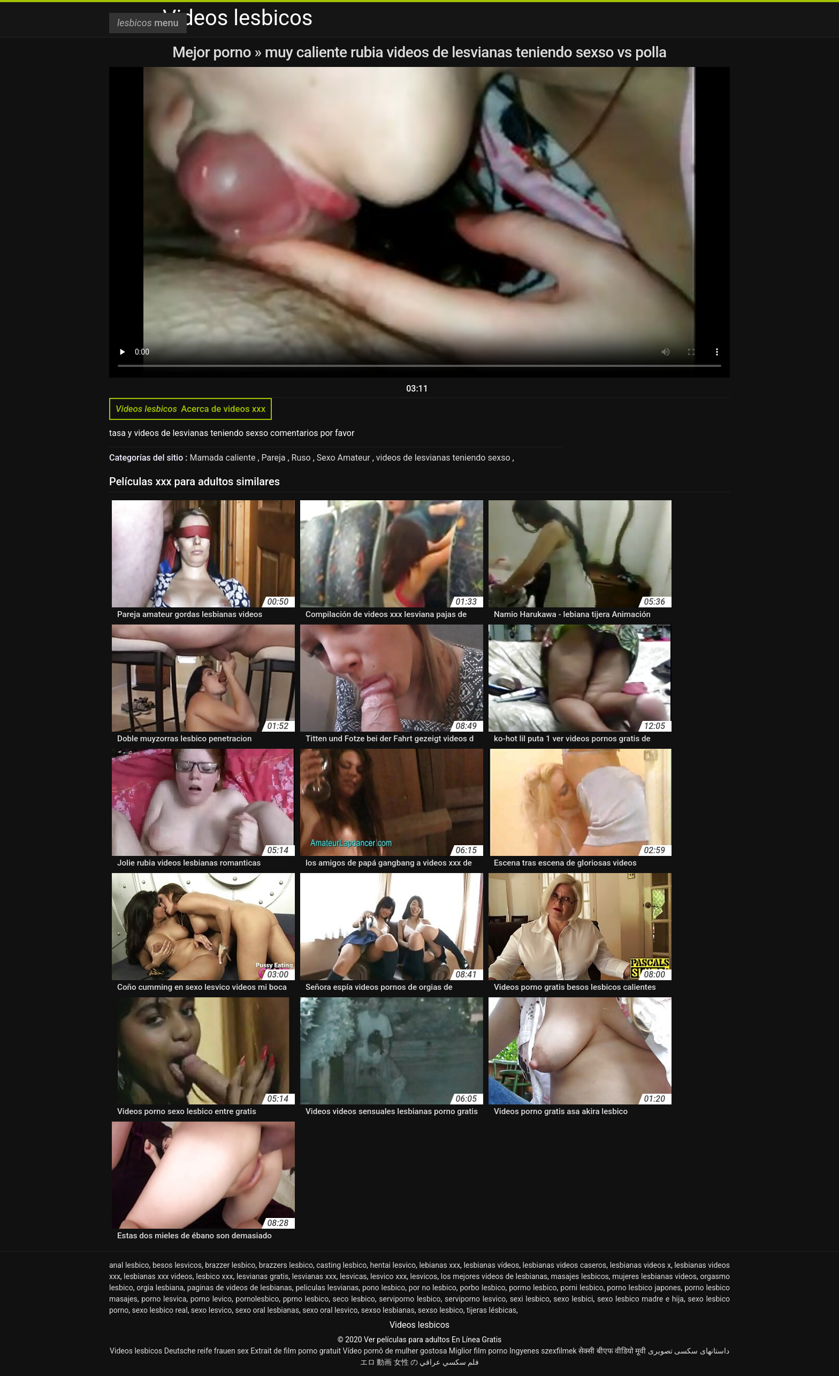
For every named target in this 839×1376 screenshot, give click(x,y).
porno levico (211, 1299)
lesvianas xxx (314, 1276)
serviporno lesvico (475, 1299)
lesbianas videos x (640, 1265)
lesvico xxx (388, 1276)
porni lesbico (581, 1287)
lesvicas (353, 1276)
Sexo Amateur (344, 458)
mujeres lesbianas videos (654, 1276)
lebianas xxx (439, 1265)
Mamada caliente (223, 458)
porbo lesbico (482, 1287)
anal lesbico (129, 1265)
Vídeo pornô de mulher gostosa (394, 1351)
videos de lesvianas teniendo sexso (444, 458)
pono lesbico (383, 1287)
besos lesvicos (177, 1265)
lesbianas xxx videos (158, 1276)
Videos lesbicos (136, 1351)
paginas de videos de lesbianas (239, 1287)
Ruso (302, 458)
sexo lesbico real (160, 1310)
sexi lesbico (530, 1299)
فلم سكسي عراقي (449, 1362)
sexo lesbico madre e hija (640, 1299)
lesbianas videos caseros (565, 1265)
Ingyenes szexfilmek (543, 1351)
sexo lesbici (573, 1299)
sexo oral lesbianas (267, 1310)
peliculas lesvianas (327, 1287)
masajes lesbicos (580, 1276)
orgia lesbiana (160, 1287)
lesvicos (424, 1276)
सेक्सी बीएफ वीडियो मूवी (612, 1351)
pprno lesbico (306, 1299)
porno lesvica (163, 1299)
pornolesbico (257, 1299)
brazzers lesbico (286, 1265)
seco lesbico (354, 1299)
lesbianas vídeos (491, 1265)
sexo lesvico (211, 1310)
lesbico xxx (214, 1276)
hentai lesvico (393, 1265)
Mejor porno (213, 52)
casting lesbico (341, 1265)
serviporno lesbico (409, 1299)
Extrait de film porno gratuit (295, 1351)
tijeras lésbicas (491, 1310)
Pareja (275, 458)
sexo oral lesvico (329, 1310)
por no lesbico (432, 1287)
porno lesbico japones (644, 1287)
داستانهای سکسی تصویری (688, 1351)
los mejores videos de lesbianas (494, 1276)
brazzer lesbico (230, 1265)
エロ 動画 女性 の (389, 1362)
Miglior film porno (478, 1351)
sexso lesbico (440, 1310)
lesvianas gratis (262, 1276)
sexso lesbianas (388, 1310)
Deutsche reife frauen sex (206, 1351)
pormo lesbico (532, 1287)
